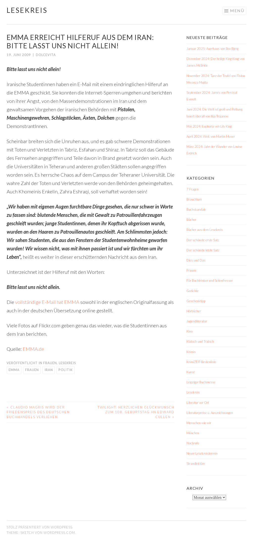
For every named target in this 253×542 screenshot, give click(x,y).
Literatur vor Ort (198, 403)
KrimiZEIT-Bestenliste (201, 362)
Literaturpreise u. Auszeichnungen (210, 413)
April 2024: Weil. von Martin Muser (211, 136)
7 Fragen (193, 189)
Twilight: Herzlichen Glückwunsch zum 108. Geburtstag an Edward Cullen (136, 412)
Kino (189, 331)
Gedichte (193, 291)
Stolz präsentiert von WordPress (39, 527)
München (193, 433)
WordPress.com (59, 533)
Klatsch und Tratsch (200, 341)
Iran (48, 370)
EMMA (14, 370)
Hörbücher (194, 311)
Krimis (191, 352)
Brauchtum (194, 199)
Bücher (191, 220)
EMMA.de (33, 349)
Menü (237, 10)
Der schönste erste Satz (203, 240)
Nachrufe (193, 443)
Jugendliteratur (197, 321)
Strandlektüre (196, 464)
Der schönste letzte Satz (203, 250)
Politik (66, 370)
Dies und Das (196, 260)
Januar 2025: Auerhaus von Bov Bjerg (212, 49)
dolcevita (46, 55)
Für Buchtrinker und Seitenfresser (210, 280)
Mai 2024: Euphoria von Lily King (209, 126)
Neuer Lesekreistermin (202, 453)
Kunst (191, 372)
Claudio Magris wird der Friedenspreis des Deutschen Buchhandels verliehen (38, 412)
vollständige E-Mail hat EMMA (47, 302)
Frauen (50, 363)
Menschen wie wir (199, 423)
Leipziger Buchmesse (201, 382)
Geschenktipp (196, 301)
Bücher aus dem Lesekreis (205, 230)
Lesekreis (27, 10)
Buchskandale (196, 209)
